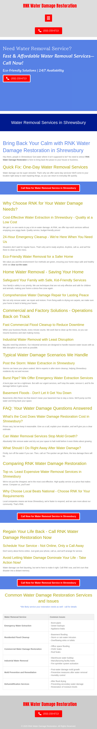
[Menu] (48, 18)
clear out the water (19, 265)
